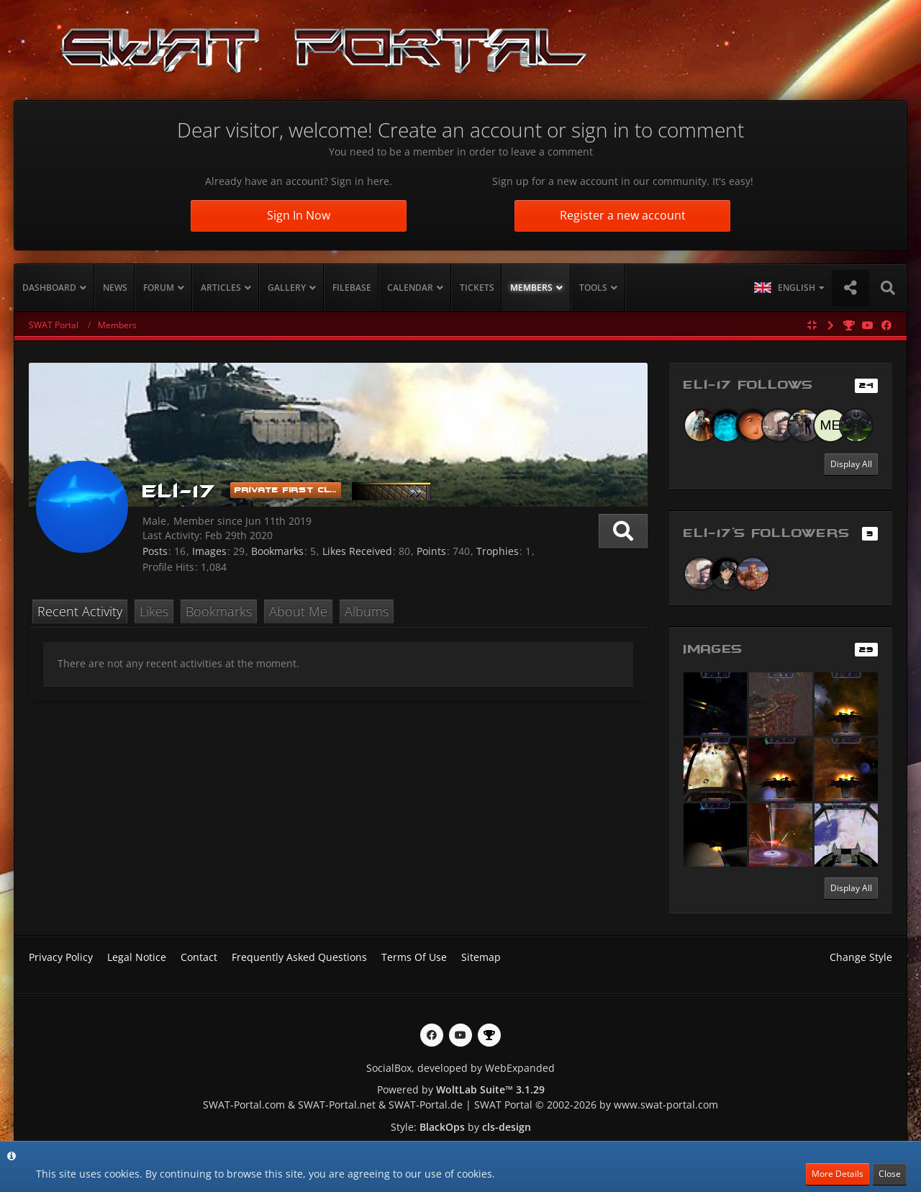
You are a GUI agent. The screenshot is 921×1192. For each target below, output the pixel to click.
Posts (155, 551)
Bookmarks (277, 551)
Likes (154, 611)
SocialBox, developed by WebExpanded (460, 1068)
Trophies (497, 551)
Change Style (861, 957)
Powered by (461, 1089)
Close (890, 1174)
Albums (367, 611)
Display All (851, 464)
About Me (298, 611)
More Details (837, 1174)
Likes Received (357, 551)
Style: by (461, 1127)
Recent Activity (79, 611)
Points (431, 551)
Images (209, 551)
